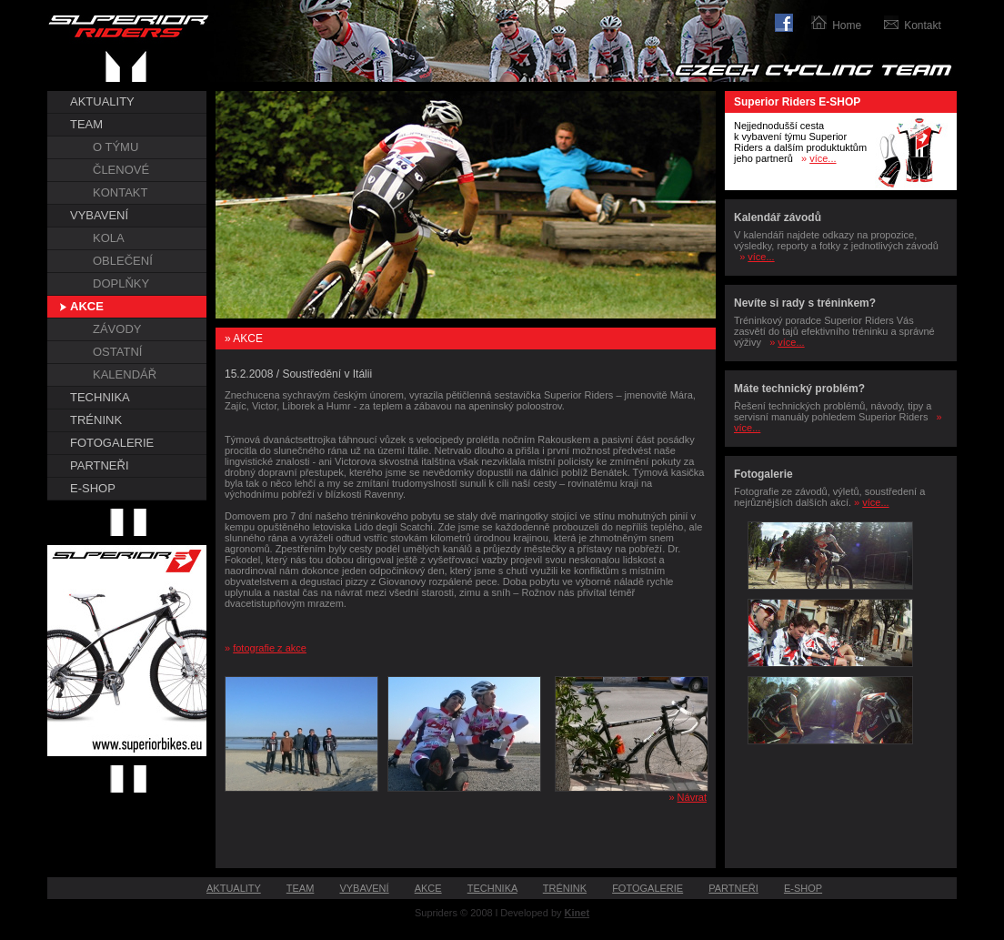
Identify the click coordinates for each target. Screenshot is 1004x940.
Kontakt (922, 25)
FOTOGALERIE (112, 443)
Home (846, 25)
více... (822, 158)
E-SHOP (92, 488)
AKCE (87, 306)
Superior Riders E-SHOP (797, 102)
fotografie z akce (269, 647)
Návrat (692, 797)
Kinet (577, 912)
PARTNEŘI (99, 465)
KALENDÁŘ (124, 374)
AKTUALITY (102, 101)
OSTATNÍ (117, 352)
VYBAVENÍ (99, 215)
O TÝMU (115, 147)
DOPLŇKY (121, 283)
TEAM (86, 124)
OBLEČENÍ (123, 261)
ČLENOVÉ (121, 170)
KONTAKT (120, 192)
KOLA (109, 238)
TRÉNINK (96, 420)
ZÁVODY (117, 329)
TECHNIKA (100, 397)
